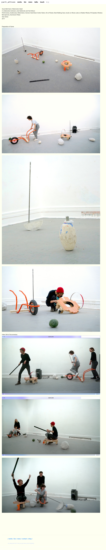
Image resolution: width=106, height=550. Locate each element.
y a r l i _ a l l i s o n (8, 2)
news (30, 2)
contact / (25, 539)
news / (19, 539)
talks (36, 2)
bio (25, 2)
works (19, 2)
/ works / (11, 539)
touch (42, 2)
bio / (15, 539)
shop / (30, 539)
